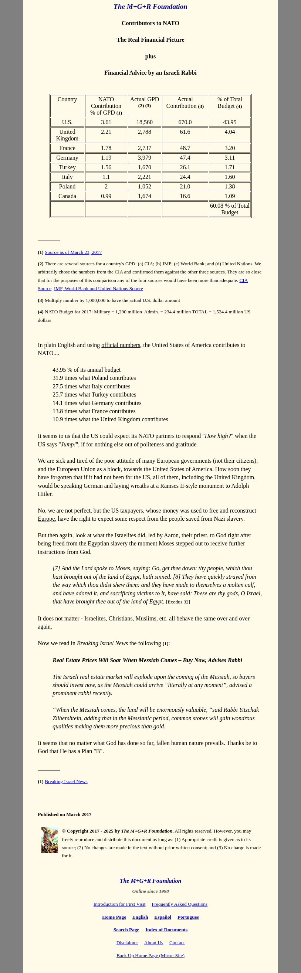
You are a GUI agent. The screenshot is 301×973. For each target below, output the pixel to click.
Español (162, 917)
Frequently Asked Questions (179, 904)
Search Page (126, 929)
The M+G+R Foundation (150, 6)
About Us (153, 942)
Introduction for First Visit (120, 904)
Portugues (188, 917)
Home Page (114, 917)
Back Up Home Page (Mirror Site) (150, 955)
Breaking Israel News (66, 781)
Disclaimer (127, 942)
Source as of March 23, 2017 (73, 252)
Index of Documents (166, 929)
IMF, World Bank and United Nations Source (98, 288)
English (140, 917)
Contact (177, 942)
